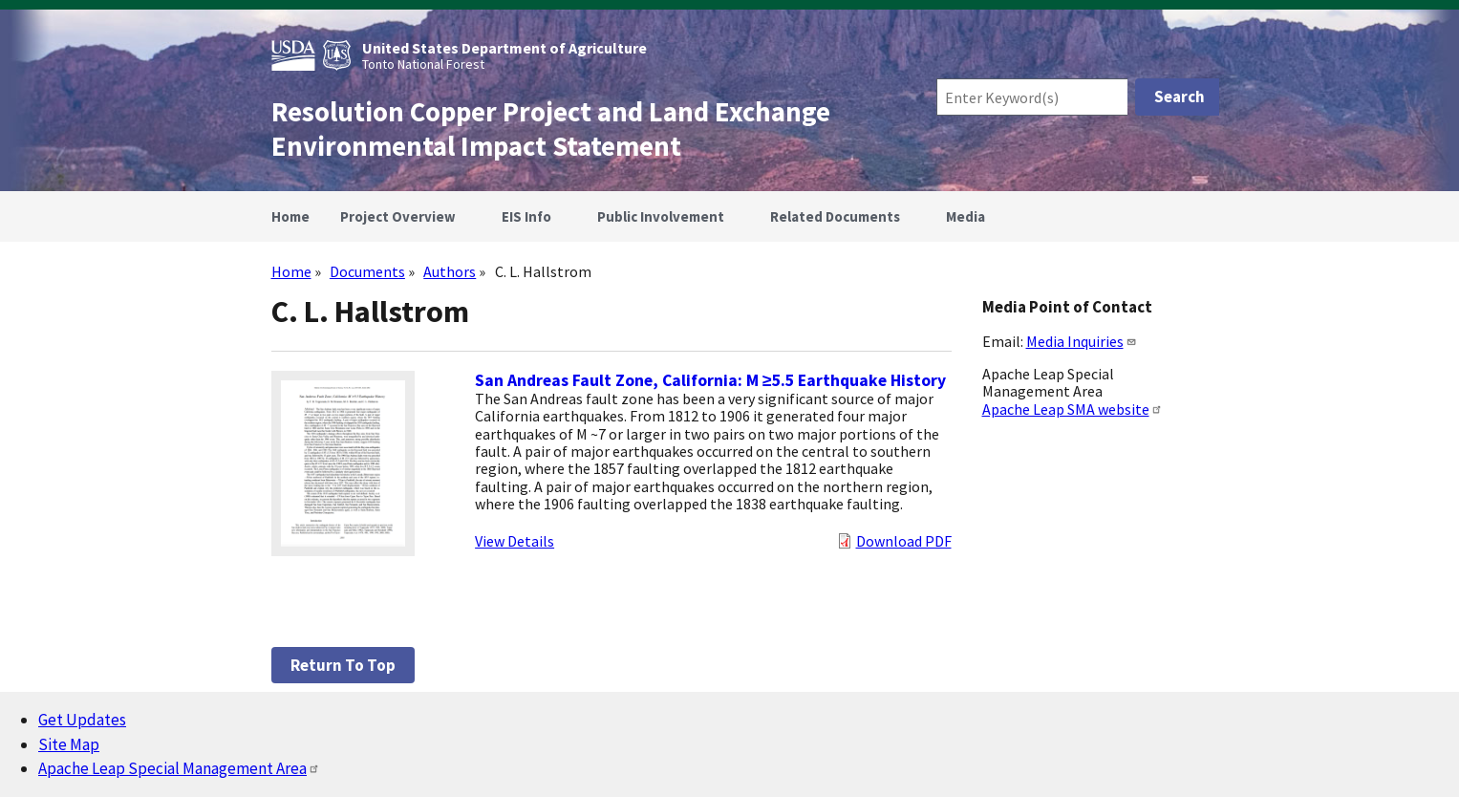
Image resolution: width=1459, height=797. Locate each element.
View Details (514, 540)
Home (291, 271)
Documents (367, 271)
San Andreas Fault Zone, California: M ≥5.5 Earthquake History (710, 380)
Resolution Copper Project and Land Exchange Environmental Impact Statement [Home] (550, 129)
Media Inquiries (1081, 341)
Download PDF (904, 540)
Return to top (343, 665)
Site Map (68, 744)
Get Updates (82, 719)
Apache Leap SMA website (1072, 409)
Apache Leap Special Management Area (179, 768)
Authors (449, 271)
